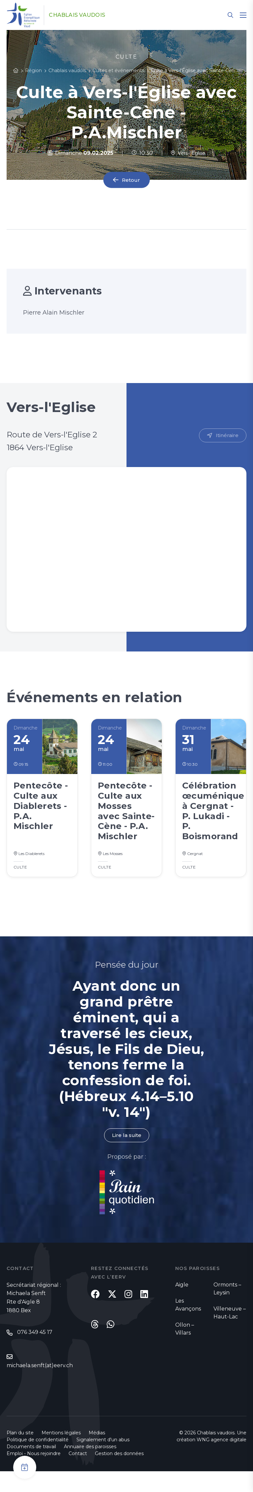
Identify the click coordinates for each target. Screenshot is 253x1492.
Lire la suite (126, 1155)
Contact (78, 1474)
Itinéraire (227, 435)
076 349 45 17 (34, 1353)
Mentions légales (61, 1453)
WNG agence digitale (221, 1460)
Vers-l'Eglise (188, 153)
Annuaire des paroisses (90, 1467)
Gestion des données (119, 1474)
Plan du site (20, 1453)
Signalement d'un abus (102, 1460)
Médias (97, 1453)
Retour (131, 180)
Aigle (181, 1305)
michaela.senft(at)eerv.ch (40, 1386)
